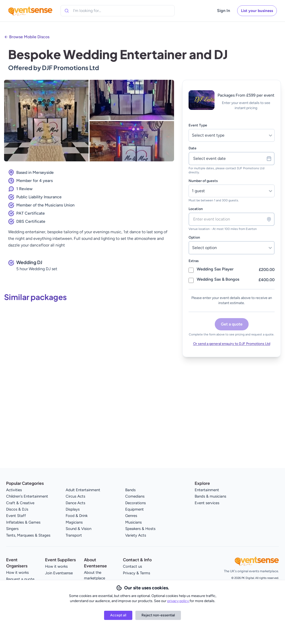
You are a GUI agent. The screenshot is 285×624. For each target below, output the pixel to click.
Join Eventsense (59, 573)
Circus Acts (75, 496)
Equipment (134, 509)
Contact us (132, 566)
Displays (73, 509)
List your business (257, 10)
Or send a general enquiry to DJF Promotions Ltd (231, 344)
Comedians (135, 496)
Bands (130, 490)
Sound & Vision (78, 528)
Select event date (232, 158)
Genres (131, 515)
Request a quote (20, 579)
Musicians (133, 522)
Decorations (135, 503)
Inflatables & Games (23, 522)
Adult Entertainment (83, 490)
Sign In (223, 10)
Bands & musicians (210, 496)
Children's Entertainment (27, 496)
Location (196, 209)
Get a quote (232, 324)
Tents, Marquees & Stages (28, 535)
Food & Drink (77, 515)
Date (192, 148)
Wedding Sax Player (215, 269)
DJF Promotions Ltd (70, 67)
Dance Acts (75, 503)
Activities (14, 490)
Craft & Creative (20, 503)
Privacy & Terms (136, 573)
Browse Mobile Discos (29, 36)
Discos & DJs (17, 509)
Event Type (198, 125)
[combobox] (96, 11)
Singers (12, 528)
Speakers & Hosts (140, 528)
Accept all (118, 615)
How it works (17, 572)
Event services (207, 503)
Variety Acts (135, 535)
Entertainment (207, 490)
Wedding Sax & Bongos (218, 279)
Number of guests (203, 181)
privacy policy (178, 601)
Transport (74, 535)
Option (194, 237)
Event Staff (16, 515)
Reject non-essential (158, 615)
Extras (194, 261)
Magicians (74, 522)
